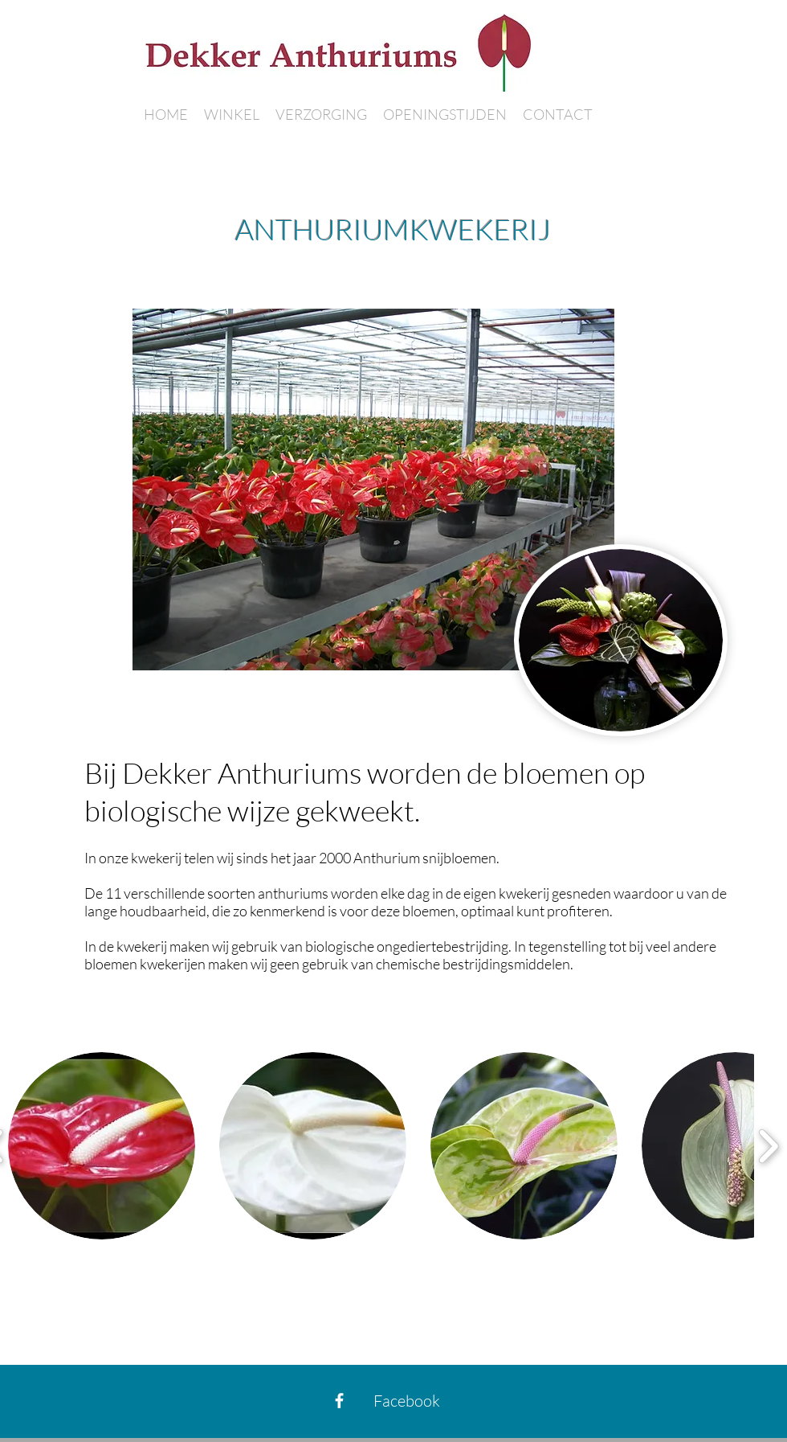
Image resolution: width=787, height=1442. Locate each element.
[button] (101, 1145)
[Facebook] (339, 1401)
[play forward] (768, 1146)
